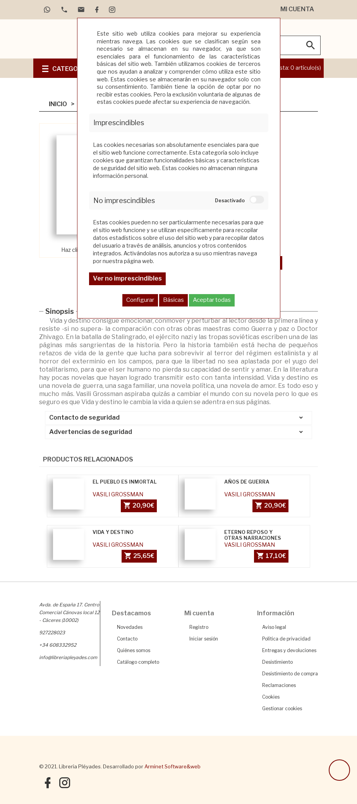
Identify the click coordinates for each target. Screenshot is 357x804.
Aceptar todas (212, 299)
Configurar (140, 299)
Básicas (173, 299)
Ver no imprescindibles (127, 278)
